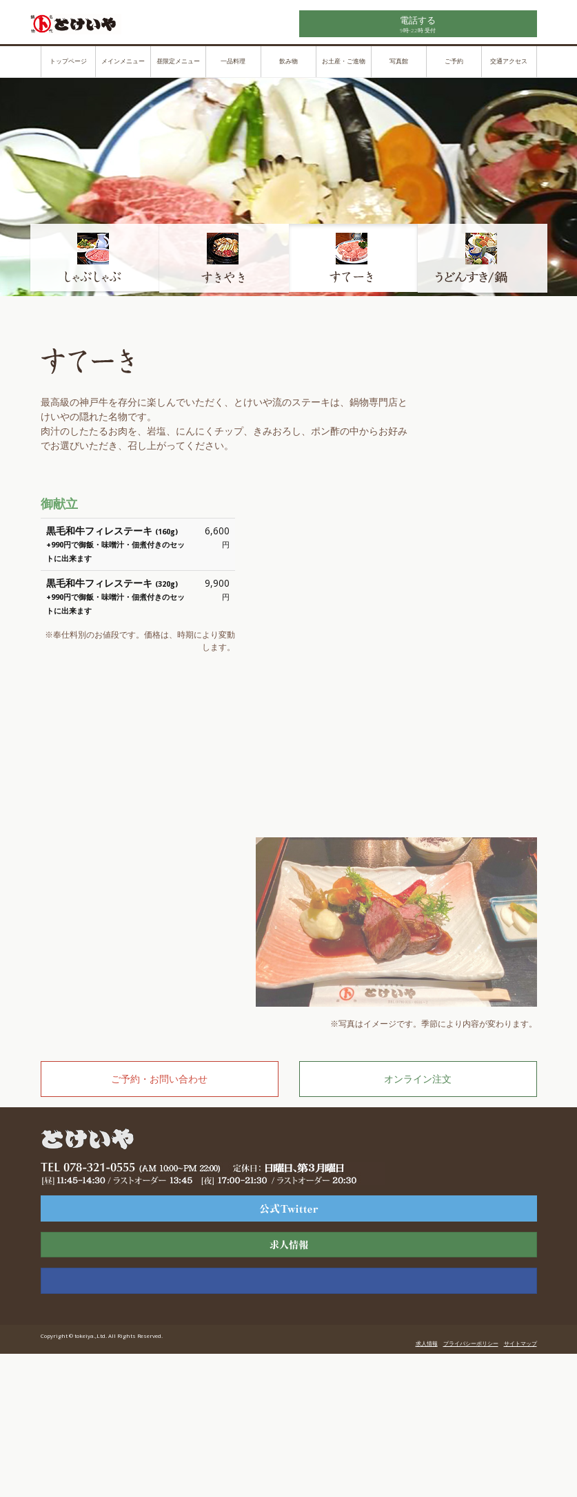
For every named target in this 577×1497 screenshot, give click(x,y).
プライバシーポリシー (470, 1343)
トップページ (68, 61)
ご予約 (454, 61)
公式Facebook (289, 1281)
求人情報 (289, 1245)
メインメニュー (123, 61)
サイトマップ (520, 1343)
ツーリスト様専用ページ (289, 1208)
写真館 (398, 61)
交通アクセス (508, 61)
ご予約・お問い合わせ (159, 1078)
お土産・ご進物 (343, 61)
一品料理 (233, 61)
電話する (418, 20)
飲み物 (288, 61)
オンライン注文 (418, 1078)
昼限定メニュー (178, 61)
